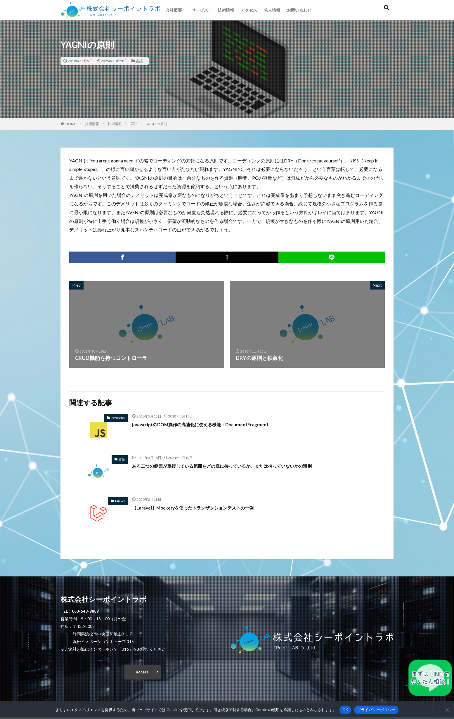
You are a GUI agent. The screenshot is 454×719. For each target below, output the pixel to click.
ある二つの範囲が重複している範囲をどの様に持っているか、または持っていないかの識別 (240, 465)
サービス (200, 10)
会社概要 (174, 10)
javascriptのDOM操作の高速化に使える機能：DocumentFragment (211, 424)
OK (345, 710)
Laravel (120, 501)
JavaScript (118, 417)
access (142, 673)
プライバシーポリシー (376, 710)
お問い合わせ (299, 10)
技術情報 (226, 10)
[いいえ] (447, 710)
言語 (139, 61)
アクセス (249, 10)
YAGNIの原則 (156, 124)
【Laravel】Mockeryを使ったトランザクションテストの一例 (204, 507)
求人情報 (272, 10)
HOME (70, 124)
